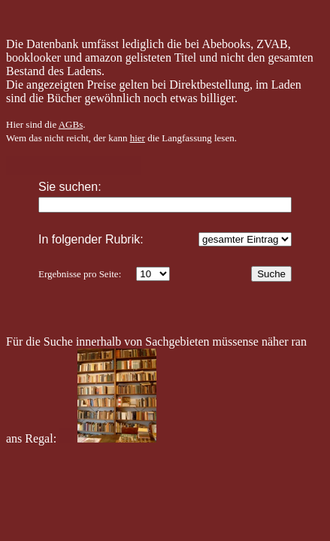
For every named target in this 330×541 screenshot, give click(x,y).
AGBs (71, 124)
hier (137, 138)
